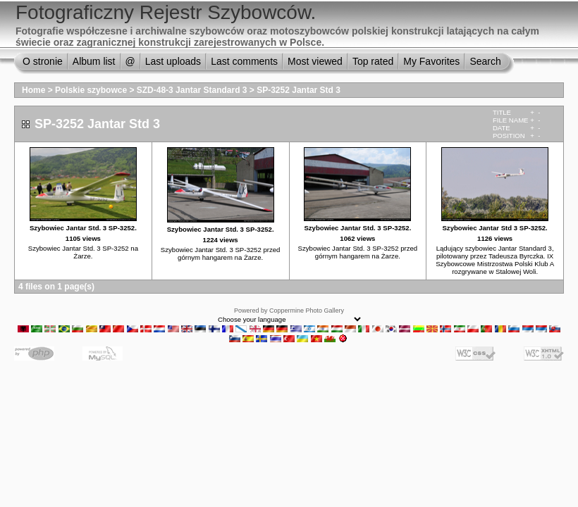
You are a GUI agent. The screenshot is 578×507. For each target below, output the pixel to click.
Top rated (372, 61)
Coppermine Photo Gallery (306, 310)
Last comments (244, 61)
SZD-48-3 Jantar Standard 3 (192, 90)
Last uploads (173, 61)
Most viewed (315, 61)
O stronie (43, 61)
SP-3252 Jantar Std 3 (298, 90)
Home (33, 90)
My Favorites (431, 61)
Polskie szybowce (91, 90)
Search (484, 61)
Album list (94, 61)
